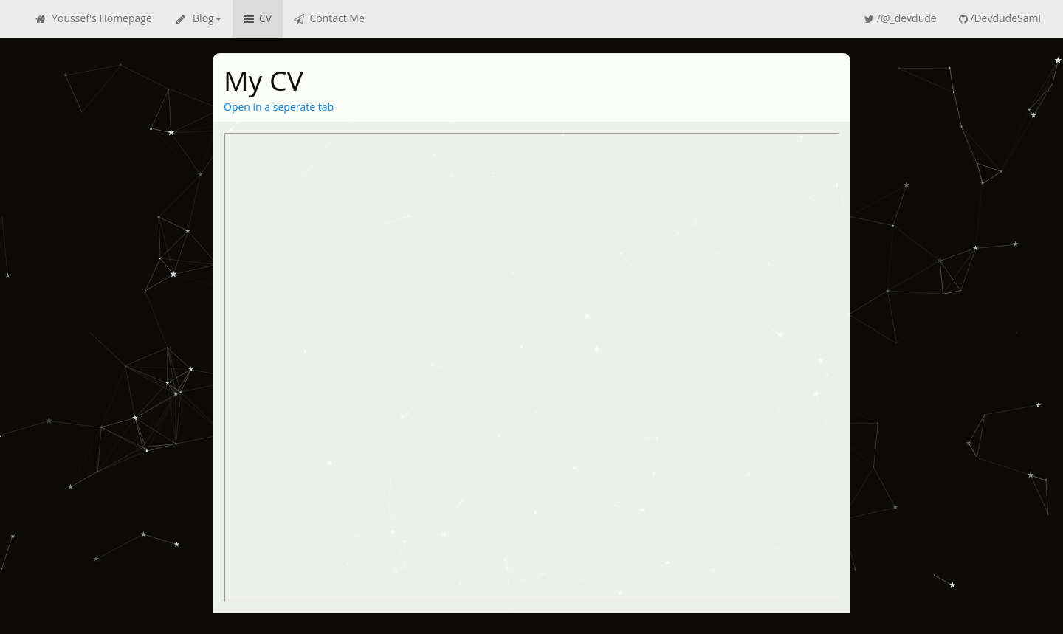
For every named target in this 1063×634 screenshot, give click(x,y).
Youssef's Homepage (92, 19)
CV (258, 19)
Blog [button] (197, 19)
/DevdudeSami (1000, 19)
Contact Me (329, 19)
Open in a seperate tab (279, 107)
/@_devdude (900, 19)
